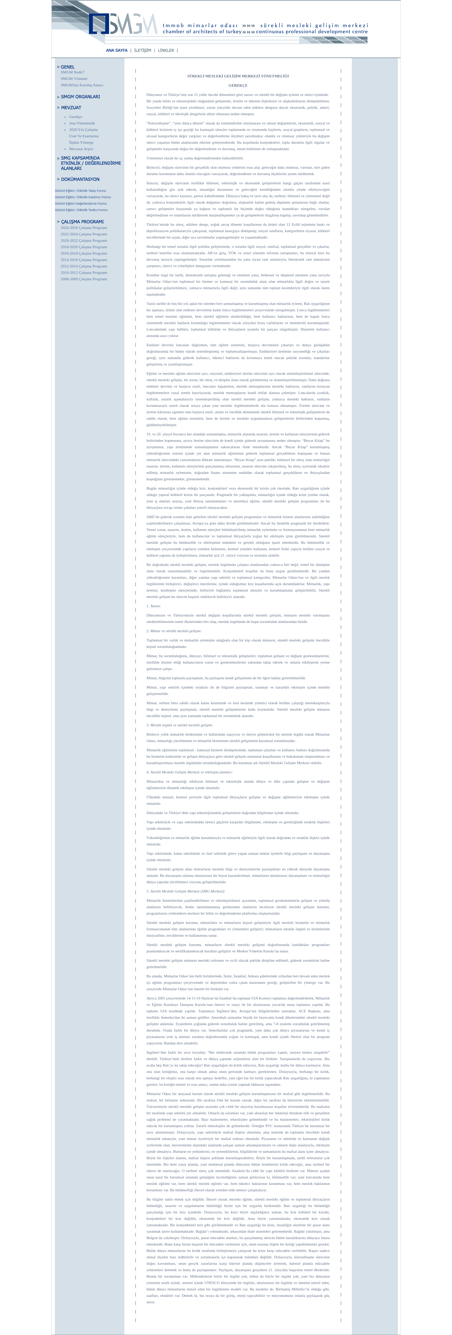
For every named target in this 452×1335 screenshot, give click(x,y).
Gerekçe (75, 116)
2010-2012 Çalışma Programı (84, 272)
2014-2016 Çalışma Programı (84, 259)
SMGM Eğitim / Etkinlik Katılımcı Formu (83, 197)
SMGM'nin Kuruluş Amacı (82, 85)
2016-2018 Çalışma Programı (84, 253)
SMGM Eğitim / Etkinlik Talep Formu (80, 191)
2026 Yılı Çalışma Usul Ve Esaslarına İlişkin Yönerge (84, 135)
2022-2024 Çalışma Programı (84, 234)
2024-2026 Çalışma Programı (84, 227)
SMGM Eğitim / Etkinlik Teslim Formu (81, 210)
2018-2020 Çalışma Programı (84, 247)
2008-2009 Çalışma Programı (84, 279)
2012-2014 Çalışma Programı (84, 266)
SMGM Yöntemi (74, 78)
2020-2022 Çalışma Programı (84, 240)
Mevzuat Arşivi (81, 149)
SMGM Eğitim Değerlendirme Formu (81, 203)
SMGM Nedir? (72, 72)
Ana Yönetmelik (82, 123)
